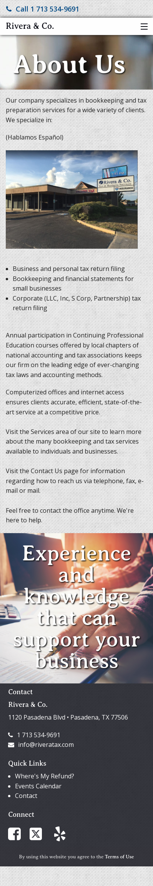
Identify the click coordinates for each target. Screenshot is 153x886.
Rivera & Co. (30, 26)
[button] (142, 26)
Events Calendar (38, 786)
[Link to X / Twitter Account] (41, 833)
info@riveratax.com (41, 744)
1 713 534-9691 (34, 735)
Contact (26, 795)
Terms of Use (119, 856)
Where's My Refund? (44, 776)
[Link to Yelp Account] (63, 833)
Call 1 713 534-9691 (42, 8)
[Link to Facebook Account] (18, 833)
